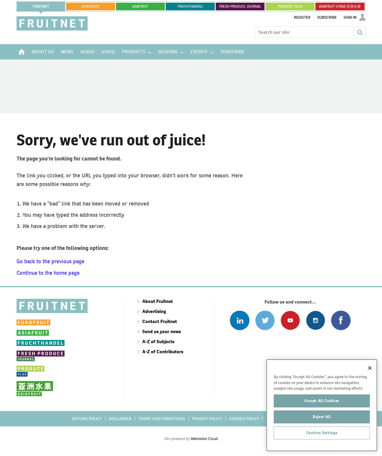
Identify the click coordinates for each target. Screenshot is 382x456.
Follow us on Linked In (239, 320)
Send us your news (161, 331)
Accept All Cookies (321, 412)
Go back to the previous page (50, 261)
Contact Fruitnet (159, 321)
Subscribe (327, 17)
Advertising (154, 311)
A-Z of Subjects (158, 341)
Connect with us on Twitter (265, 320)
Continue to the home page (48, 272)
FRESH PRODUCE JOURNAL (240, 6)
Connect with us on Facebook (340, 320)
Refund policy (87, 418)
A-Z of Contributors (162, 352)
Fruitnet (41, 6)
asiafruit (140, 6)
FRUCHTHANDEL (190, 6)
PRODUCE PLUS (290, 6)
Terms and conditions (161, 418)
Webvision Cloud (204, 438)
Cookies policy (244, 418)
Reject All (322, 428)
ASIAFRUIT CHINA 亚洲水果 (340, 6)
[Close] (369, 379)
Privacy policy (207, 418)
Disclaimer (120, 418)
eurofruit (90, 6)
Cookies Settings (322, 444)
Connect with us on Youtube (290, 320)
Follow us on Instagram (315, 320)
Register (302, 17)
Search (360, 32)
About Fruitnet (157, 301)
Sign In (350, 17)
